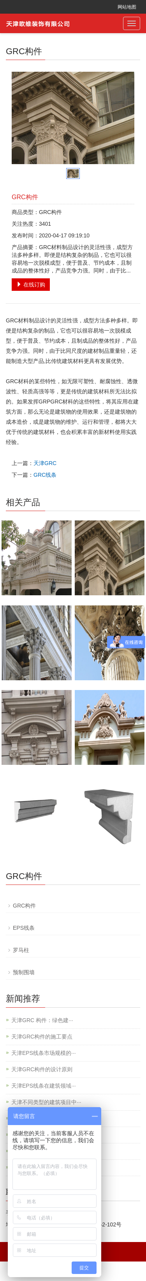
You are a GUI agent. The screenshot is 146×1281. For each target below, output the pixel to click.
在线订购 (30, 284)
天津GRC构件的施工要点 (41, 1036)
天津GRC (44, 463)
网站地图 (127, 7)
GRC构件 (24, 905)
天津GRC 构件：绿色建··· (42, 1020)
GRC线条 (44, 475)
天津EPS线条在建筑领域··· (43, 1086)
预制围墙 (24, 972)
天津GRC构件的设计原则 (41, 1069)
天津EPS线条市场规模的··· (43, 1053)
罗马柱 (21, 950)
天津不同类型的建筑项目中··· (46, 1102)
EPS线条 (24, 928)
